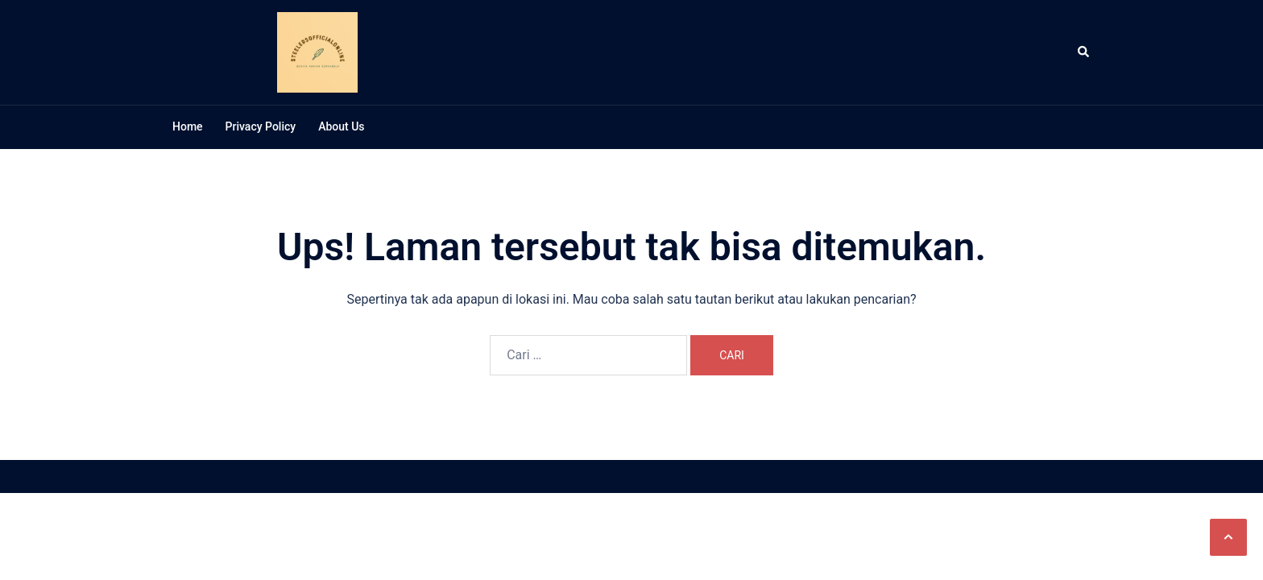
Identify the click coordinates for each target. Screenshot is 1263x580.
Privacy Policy (261, 126)
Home (187, 126)
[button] (1228, 537)
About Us (341, 126)
